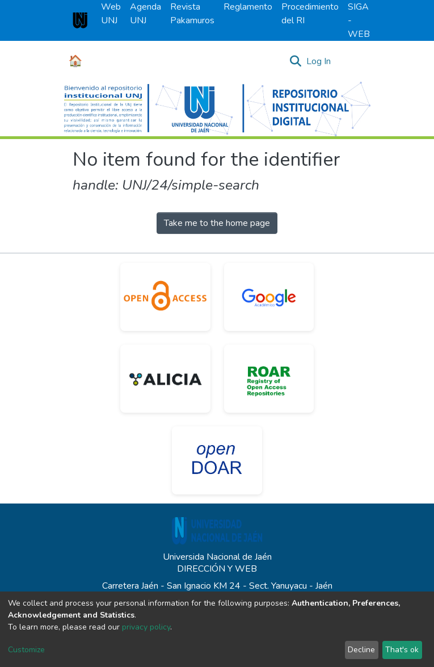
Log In (319, 61)
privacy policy (146, 627)
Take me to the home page (217, 223)
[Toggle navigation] (354, 61)
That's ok (402, 649)
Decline (361, 649)
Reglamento (248, 7)
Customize (26, 649)
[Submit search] (296, 61)
